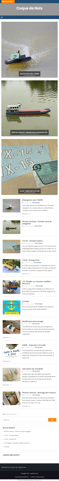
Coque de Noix (29, 8)
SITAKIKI (25, 301)
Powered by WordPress (22, 477)
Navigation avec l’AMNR (29, 74)
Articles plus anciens (10, 414)
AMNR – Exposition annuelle (34, 345)
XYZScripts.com (37, 480)
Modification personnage (32, 321)
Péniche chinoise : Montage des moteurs (39, 392)
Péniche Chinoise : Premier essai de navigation (29, 132)
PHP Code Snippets (22, 480)
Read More (25, 214)
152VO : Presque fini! (30, 260)
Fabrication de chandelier (32, 369)
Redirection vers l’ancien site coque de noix (13, 467)
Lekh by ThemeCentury (37, 477)
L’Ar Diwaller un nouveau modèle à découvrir (36, 282)
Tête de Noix (36, 202)
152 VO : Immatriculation (29, 191)
